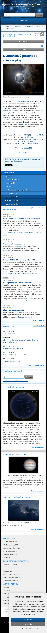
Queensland (9, 161)
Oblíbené (9, 176)
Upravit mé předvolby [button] (28, 629)
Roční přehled (11, 183)
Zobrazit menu (23, 21)
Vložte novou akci (39, 325)
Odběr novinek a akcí (12, 371)
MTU (26, 135)
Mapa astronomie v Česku (13, 577)
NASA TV (7, 558)
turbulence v (25, 124)
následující (22, 50)
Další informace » (37, 448)
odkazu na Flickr (27, 299)
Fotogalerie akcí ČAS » (12, 204)
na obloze (20, 108)
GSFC (25, 143)
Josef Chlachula (28, 137)
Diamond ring (32, 159)
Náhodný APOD (23, 152)
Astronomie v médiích (11, 574)
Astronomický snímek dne (34, 26)
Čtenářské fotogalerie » (12, 200)
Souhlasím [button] (28, 620)
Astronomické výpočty (11, 568)
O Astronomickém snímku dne (17, 190)
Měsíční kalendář (12, 180)
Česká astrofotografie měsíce (16, 454)
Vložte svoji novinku (38, 208)
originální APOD (27, 148)
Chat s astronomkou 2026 (13, 310)
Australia (24, 159)
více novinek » (38, 320)
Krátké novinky (10, 209)
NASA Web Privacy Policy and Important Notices (27, 140)
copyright (14, 97)
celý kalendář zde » (36, 365)
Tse (39, 159)
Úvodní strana (8, 26)
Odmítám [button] (28, 624)
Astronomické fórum (11, 581)
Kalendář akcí (9, 327)
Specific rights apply (29, 139)
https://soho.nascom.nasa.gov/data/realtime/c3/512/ (21, 273)
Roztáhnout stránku (37, 34)
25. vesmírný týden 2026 (13, 387)
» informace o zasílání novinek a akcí (15, 381)
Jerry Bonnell (34, 135)
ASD (16, 143)
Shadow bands (18, 161)
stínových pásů (8, 117)
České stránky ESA (10, 554)
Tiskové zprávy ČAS (11, 545)
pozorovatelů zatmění (10, 111)
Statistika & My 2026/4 (20, 246)
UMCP (41, 135)
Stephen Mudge (24, 97)
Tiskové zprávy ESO (11, 551)
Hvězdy (7, 587)
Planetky (7, 594)
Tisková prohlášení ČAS (12, 542)
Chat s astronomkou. (24, 317)
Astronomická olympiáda (12, 548)
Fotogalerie (19, 26)
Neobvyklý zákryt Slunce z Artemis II (18, 283)
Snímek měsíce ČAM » (12, 197)
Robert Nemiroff (19, 135)
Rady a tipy (8, 571)
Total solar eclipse (15, 159)
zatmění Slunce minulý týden (25, 101)
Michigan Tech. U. (34, 143)
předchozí (24, 42)
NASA (21, 143)
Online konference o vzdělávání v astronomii (21, 219)
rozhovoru (6, 251)
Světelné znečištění (11, 565)
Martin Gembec (8, 257)
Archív (8, 186)
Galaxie (7, 591)
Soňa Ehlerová (7, 216)
